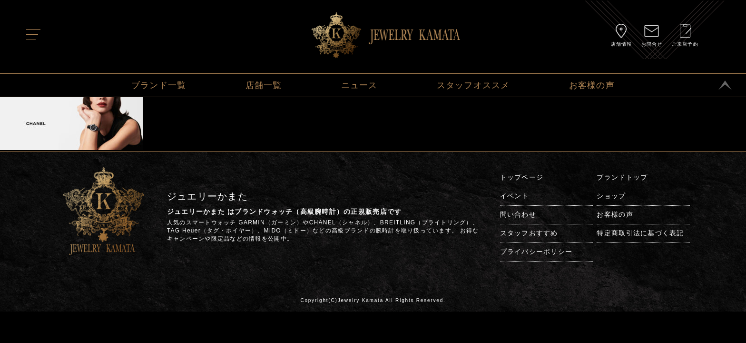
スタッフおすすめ (529, 233)
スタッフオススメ (473, 85)
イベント (514, 196)
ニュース (359, 85)
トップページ (522, 177)
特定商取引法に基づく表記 (640, 233)
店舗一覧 (263, 85)
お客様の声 (592, 85)
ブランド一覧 (158, 85)
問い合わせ (518, 214)
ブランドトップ (622, 177)
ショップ (611, 196)
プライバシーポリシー (536, 251)
